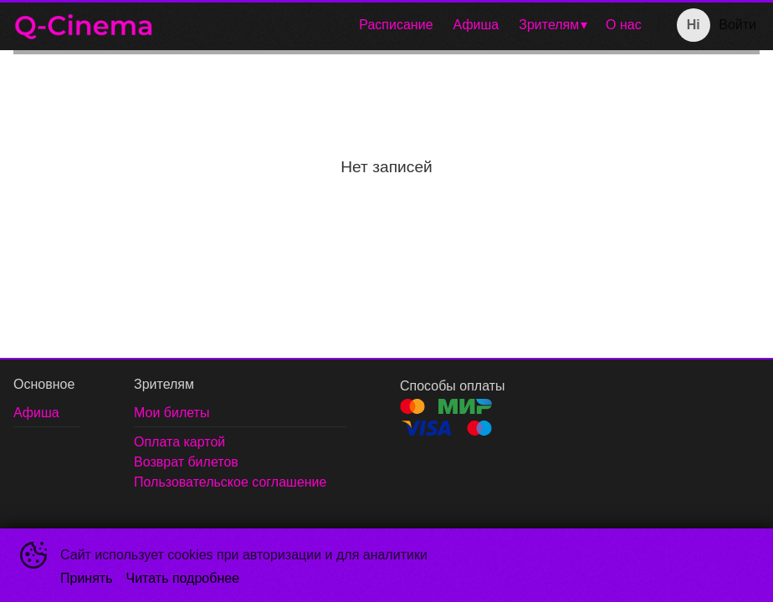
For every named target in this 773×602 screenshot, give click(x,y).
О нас (624, 25)
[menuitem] (396, 25)
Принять (86, 578)
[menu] (409, 25)
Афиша (476, 25)
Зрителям (549, 25)
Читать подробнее (183, 578)
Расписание (396, 25)
